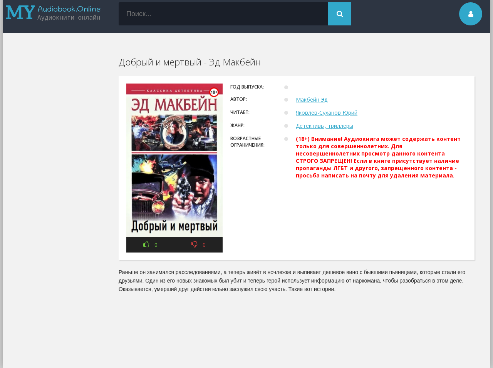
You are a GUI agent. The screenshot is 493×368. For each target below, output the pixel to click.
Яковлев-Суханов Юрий (326, 112)
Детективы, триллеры (324, 125)
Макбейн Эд (311, 99)
